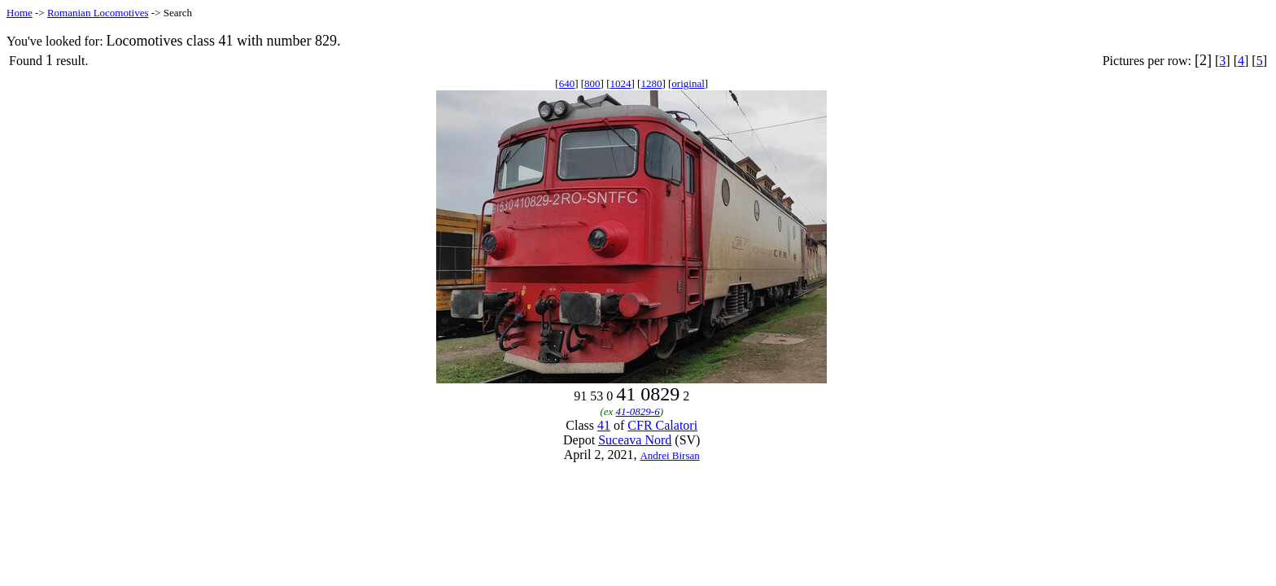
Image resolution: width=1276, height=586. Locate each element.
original (687, 83)
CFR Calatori (662, 425)
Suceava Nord (634, 440)
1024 (620, 83)
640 (567, 83)
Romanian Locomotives (98, 13)
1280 (651, 83)
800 (592, 83)
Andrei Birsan (669, 455)
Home (20, 13)
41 (603, 425)
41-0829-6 (638, 411)
